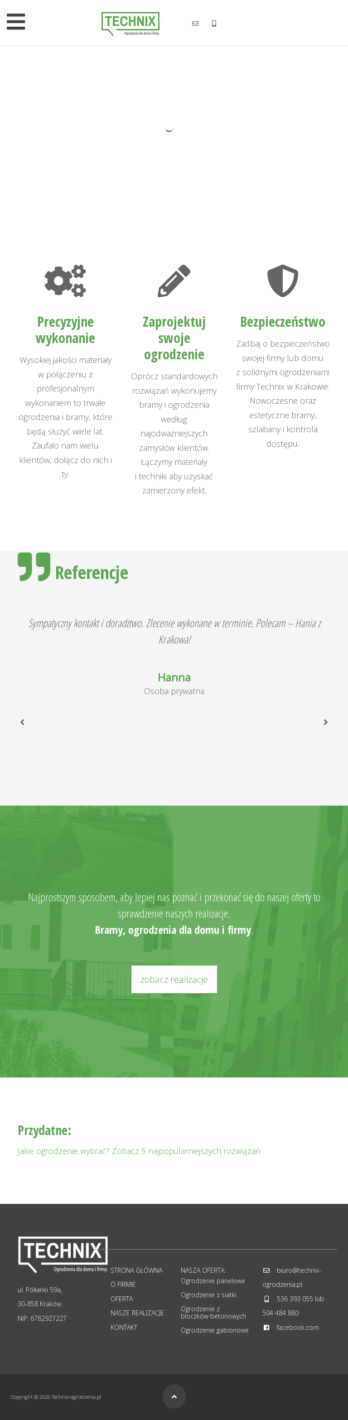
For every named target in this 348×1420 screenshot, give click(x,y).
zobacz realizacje (174, 979)
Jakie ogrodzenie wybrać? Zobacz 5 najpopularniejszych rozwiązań (139, 1150)
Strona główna (136, 1270)
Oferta (122, 1298)
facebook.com (298, 1327)
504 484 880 (280, 1313)
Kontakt (124, 1327)
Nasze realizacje (137, 1313)
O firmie (123, 1284)
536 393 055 (295, 1298)
